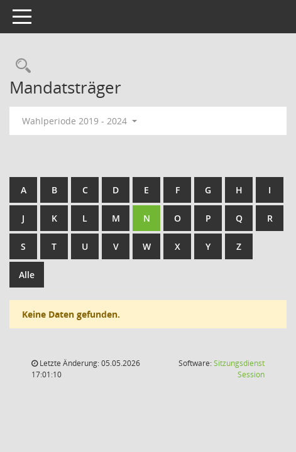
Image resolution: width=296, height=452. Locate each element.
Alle (27, 275)
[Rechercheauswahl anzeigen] (20, 66)
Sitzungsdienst (239, 369)
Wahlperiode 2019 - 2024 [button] (79, 121)
